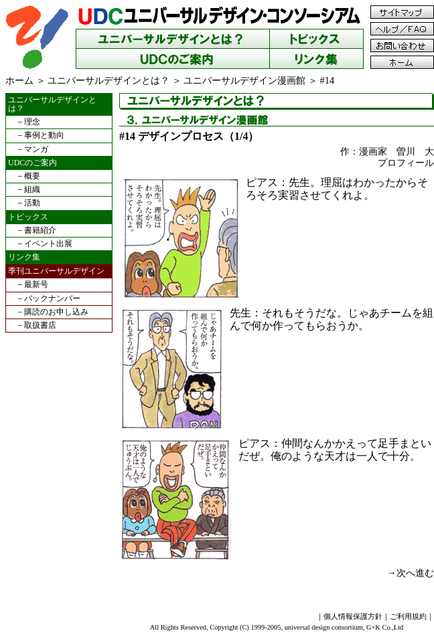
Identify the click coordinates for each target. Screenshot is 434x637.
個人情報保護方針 (352, 616)
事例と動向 (44, 135)
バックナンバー (52, 298)
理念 (32, 121)
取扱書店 (40, 325)
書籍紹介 (40, 230)
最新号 (36, 284)
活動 (32, 202)
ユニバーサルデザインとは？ (108, 80)
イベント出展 (48, 243)
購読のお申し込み (56, 311)
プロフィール (406, 162)
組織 (32, 189)
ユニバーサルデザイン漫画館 (244, 80)
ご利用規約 (408, 616)
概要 (32, 176)
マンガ (36, 149)
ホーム (19, 80)
